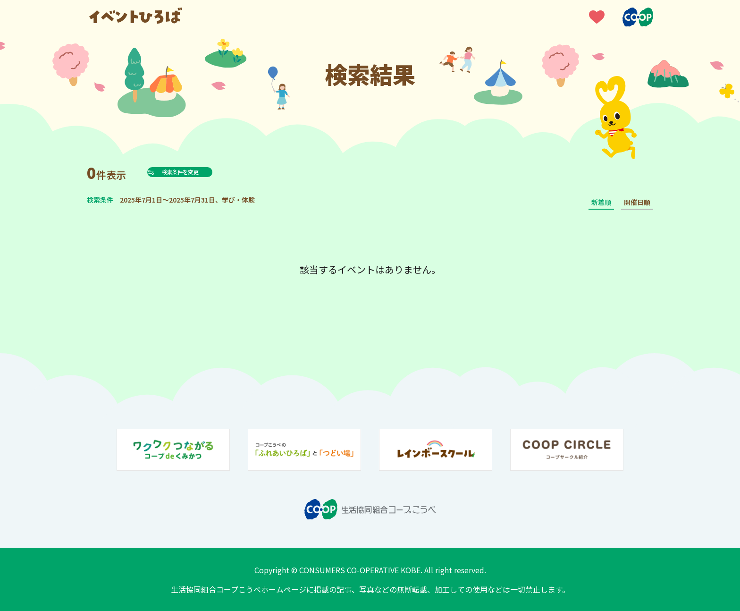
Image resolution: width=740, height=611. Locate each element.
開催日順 (637, 202)
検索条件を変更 (202, 172)
